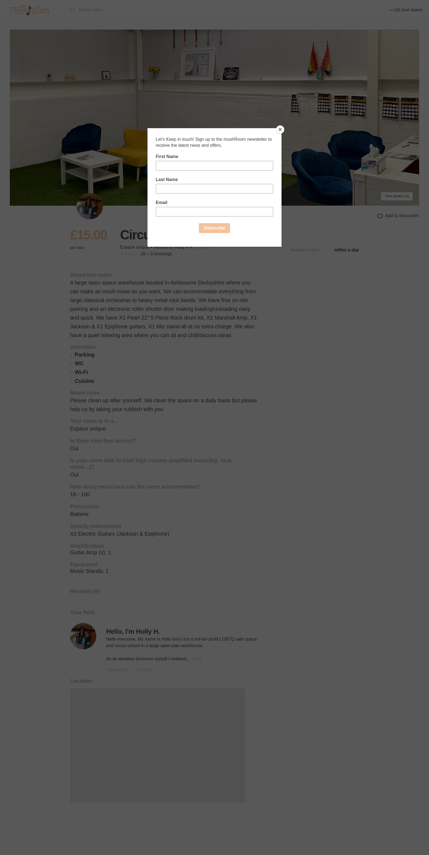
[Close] (280, 129)
